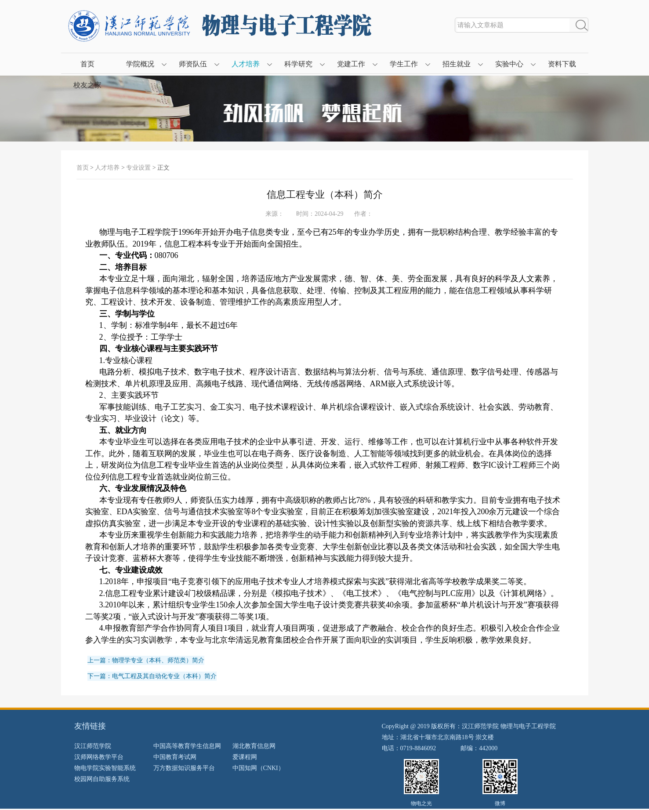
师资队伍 (193, 64)
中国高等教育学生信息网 (187, 746)
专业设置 (138, 167)
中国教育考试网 (174, 757)
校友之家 (87, 85)
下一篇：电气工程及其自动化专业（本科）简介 (152, 676)
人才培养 (246, 64)
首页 (87, 64)
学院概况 (140, 64)
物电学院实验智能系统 (105, 768)
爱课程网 (244, 757)
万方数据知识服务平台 (184, 768)
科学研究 (298, 64)
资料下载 (562, 64)
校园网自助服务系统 (102, 779)
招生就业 (456, 64)
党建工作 (351, 64)
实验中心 (509, 64)
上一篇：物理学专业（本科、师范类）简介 (145, 660)
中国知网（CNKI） (258, 768)
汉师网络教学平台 (98, 757)
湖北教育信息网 (254, 746)
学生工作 (404, 64)
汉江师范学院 (92, 746)
